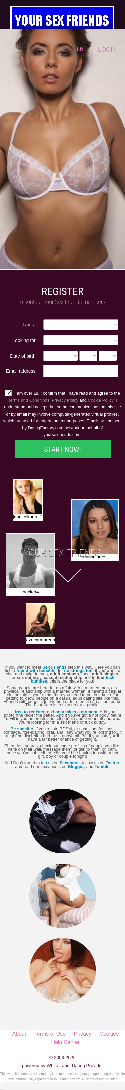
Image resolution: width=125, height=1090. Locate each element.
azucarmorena (40, 639)
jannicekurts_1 (27, 516)
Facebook (70, 762)
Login (107, 49)
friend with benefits (35, 670)
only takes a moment (76, 711)
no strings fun (78, 670)
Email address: (21, 370)
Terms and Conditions (28, 400)
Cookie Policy (100, 400)
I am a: (30, 324)
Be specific (21, 728)
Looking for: (24, 340)
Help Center (65, 1042)
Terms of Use (50, 1034)
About (19, 1034)
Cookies (109, 1034)
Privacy (82, 1034)
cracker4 (30, 591)
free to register (30, 711)
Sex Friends (54, 667)
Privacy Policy (65, 400)
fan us (47, 762)
